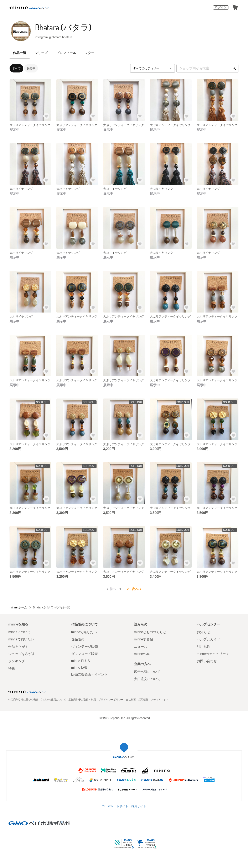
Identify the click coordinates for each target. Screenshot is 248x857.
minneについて (19, 632)
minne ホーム (18, 607)
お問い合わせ (207, 661)
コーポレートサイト (115, 806)
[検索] (234, 68)
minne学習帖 (143, 639)
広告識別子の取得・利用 (82, 699)
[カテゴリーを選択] (152, 68)
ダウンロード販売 (84, 654)
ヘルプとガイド (208, 639)
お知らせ (203, 632)
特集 (11, 668)
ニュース (140, 646)
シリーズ (41, 53)
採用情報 (143, 699)
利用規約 (203, 646)
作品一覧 (19, 53)
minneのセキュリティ (213, 654)
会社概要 (131, 699)
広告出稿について (147, 671)
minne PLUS (80, 661)
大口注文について (147, 679)
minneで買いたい (21, 639)
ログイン (221, 7)
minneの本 (142, 654)
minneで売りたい (84, 632)
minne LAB (79, 667)
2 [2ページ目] (128, 589)
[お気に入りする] (46, 116)
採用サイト (138, 806)
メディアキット (159, 699)
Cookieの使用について (53, 699)
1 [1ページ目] (120, 589)
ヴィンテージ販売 (84, 646)
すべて (16, 68)
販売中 (31, 68)
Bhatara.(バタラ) (63, 27)
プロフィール (66, 53)
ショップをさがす (21, 654)
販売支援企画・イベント (89, 674)
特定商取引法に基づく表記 (23, 699)
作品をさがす (18, 646)
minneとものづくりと (150, 632)
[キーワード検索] (207, 68)
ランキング (16, 661)
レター (89, 53)
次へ (137, 589)
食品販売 (77, 639)
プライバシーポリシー (110, 699)
